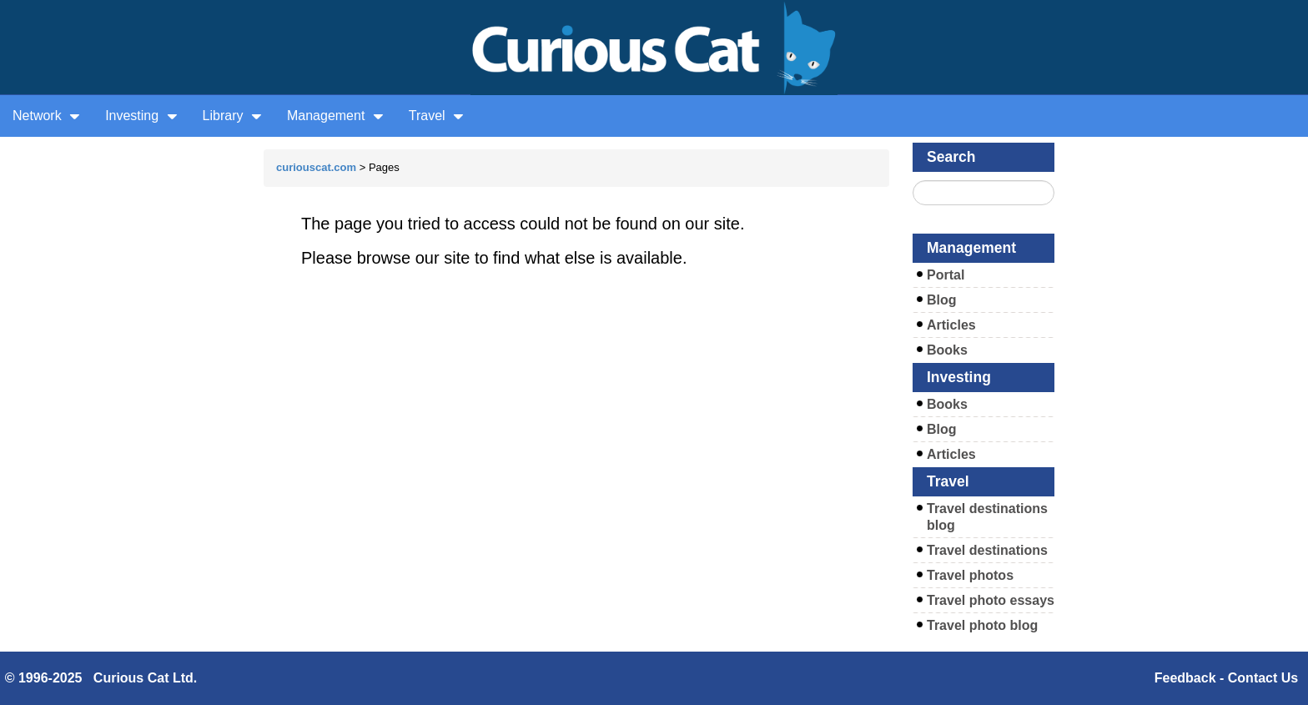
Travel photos (970, 575)
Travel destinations (987, 550)
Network (46, 115)
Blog (942, 300)
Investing (141, 115)
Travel (436, 115)
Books (947, 350)
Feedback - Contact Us (1226, 678)
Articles (951, 325)
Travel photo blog (982, 625)
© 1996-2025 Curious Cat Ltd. (101, 678)
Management (335, 115)
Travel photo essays (990, 600)
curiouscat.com (316, 167)
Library (232, 115)
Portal (945, 275)
